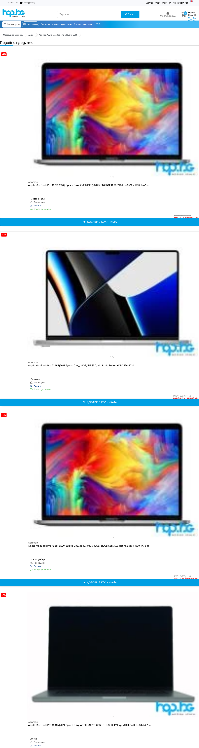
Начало (149, 3)
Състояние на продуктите (56, 24)
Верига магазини (83, 24)
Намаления (30, 24)
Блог (157, 3)
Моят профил (168, 14)
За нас (172, 3)
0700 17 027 (14, 3)
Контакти (182, 3)
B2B (98, 24)
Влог (164, 3)
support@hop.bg (28, 3)
